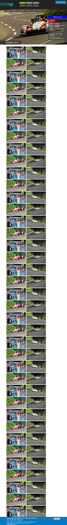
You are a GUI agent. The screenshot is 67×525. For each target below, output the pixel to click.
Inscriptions (51, 25)
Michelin (59, 28)
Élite (23, 5)
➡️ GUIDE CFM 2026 (57, 17)
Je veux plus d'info (11, 524)
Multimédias (39, 10)
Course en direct (61, 2)
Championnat (21, 10)
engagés (58, 23)
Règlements (47, 10)
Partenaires (62, 10)
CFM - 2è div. (29, 2)
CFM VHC (36, 2)
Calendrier (14, 10)
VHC (36, 5)
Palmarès (28, 10)
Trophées (53, 38)
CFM (22, 2)
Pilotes (33, 10)
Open (29, 5)
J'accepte (57, 518)
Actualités (8, 10)
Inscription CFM (54, 10)
